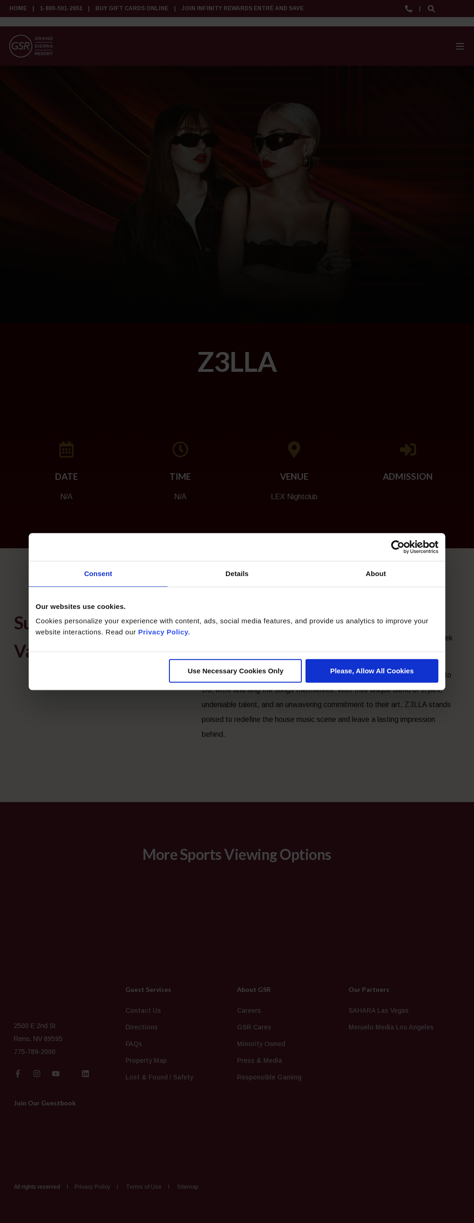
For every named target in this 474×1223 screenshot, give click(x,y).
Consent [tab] (98, 573)
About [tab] (376, 573)
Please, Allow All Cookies (372, 671)
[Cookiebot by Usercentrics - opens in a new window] (397, 547)
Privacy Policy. (164, 632)
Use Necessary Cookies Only (235, 671)
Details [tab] (237, 573)
